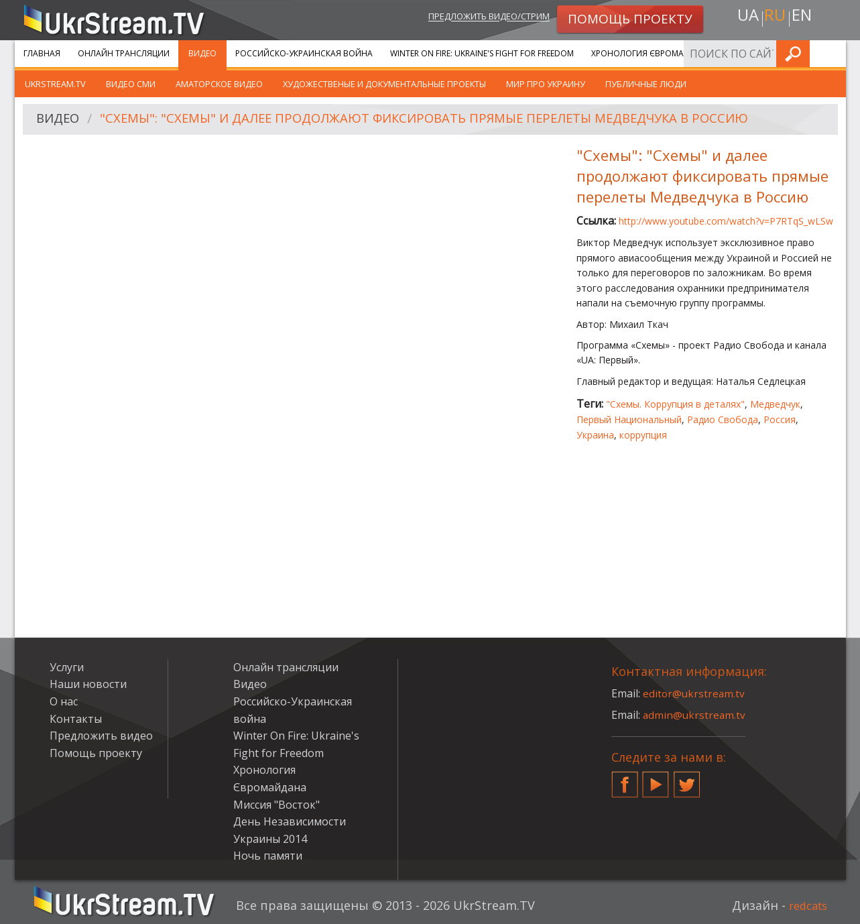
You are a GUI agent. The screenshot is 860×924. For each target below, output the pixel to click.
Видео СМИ (131, 84)
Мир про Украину (545, 84)
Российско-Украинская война (304, 53)
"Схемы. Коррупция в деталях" (675, 404)
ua (745, 17)
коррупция (643, 434)
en (804, 17)
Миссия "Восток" (276, 804)
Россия (779, 419)
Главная (41, 53)
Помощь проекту (96, 753)
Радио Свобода (722, 419)
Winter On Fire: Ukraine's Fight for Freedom (482, 53)
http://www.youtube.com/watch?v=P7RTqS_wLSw (726, 221)
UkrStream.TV (55, 84)
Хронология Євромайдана (652, 53)
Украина (595, 434)
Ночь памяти (267, 855)
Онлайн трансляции (124, 53)
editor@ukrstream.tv (695, 693)
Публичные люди (645, 84)
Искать (832, 53)
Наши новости (88, 684)
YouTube (655, 779)
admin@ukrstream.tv (695, 714)
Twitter (687, 779)
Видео (202, 53)
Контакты (76, 718)
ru (774, 17)
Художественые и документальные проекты (384, 84)
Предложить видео (101, 735)
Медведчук (775, 404)
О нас (64, 701)
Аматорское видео (219, 84)
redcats (805, 905)
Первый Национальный (629, 419)
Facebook (624, 779)
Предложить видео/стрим (474, 17)
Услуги (745, 53)
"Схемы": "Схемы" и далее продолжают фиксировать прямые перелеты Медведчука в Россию (450, 120)
